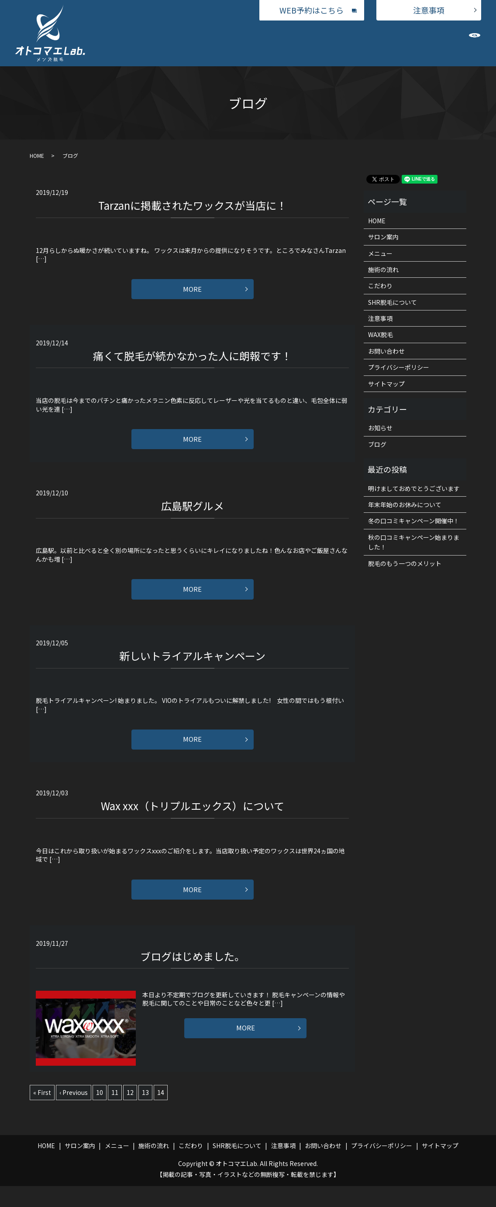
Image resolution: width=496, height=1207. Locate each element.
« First (42, 1113)
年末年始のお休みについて (404, 504)
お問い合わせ (434, 42)
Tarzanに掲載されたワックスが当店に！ (192, 205)
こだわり (330, 42)
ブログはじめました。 (192, 977)
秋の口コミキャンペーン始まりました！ (413, 542)
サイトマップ (386, 383)
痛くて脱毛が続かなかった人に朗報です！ (192, 359)
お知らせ (380, 427)
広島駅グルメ (192, 514)
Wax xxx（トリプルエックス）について (192, 822)
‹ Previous (73, 1113)
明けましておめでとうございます (414, 488)
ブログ (377, 444)
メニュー (214, 42)
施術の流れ (291, 42)
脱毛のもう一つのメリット (404, 563)
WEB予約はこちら (311, 10)
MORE (192, 291)
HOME (138, 42)
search (474, 44)
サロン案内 (174, 42)
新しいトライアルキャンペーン (192, 668)
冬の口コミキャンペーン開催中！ (413, 520)
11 (114, 1113)
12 (130, 1113)
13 (145, 1113)
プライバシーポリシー (398, 367)
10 (99, 1113)
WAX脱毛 (250, 42)
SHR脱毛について (379, 42)
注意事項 (428, 10)
